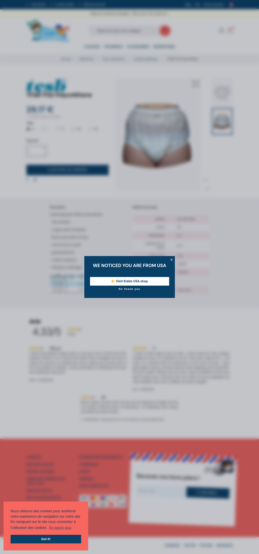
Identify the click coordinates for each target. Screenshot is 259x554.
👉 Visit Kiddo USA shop (129, 281)
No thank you (129, 289)
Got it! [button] (45, 539)
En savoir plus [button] (60, 528)
